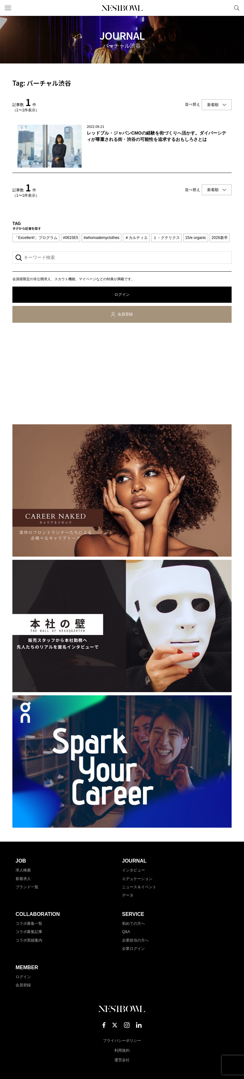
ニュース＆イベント (139, 887)
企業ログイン (133, 948)
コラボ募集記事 (29, 932)
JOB (21, 861)
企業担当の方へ (135, 940)
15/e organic (195, 237)
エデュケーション (137, 879)
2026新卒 (220, 237)
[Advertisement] (122, 374)
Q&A (126, 932)
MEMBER (27, 967)
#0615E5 (70, 237)
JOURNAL (134, 861)
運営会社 (122, 1060)
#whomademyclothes (101, 237)
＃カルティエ (136, 237)
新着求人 (23, 879)
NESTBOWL (122, 8)
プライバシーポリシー (122, 1040)
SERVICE (133, 914)
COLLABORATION (38, 914)
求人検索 (23, 870)
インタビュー (133, 870)
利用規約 (122, 1050)
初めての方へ (133, 923)
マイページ (226, 8)
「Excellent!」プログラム (36, 237)
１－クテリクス (166, 237)
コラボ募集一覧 (29, 923)
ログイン (122, 294)
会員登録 (125, 314)
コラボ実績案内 (29, 940)
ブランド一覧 (27, 887)
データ (127, 895)
